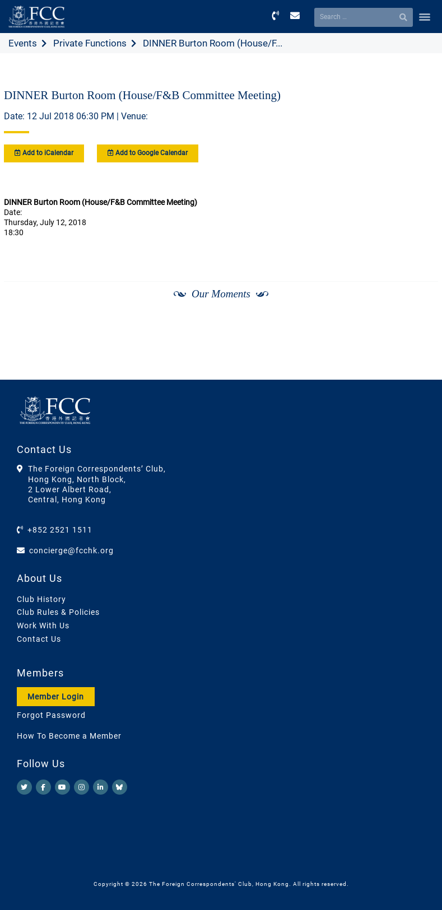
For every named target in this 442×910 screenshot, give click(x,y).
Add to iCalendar (44, 153)
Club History (41, 599)
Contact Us (39, 638)
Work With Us (43, 625)
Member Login (55, 696)
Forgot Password (51, 715)
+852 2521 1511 (59, 529)
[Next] (417, 323)
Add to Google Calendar (148, 153)
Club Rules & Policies (58, 612)
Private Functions (90, 43)
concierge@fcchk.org (71, 550)
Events (22, 43)
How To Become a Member (69, 735)
